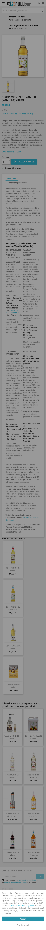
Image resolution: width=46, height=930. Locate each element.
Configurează (23, 925)
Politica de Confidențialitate (22, 905)
